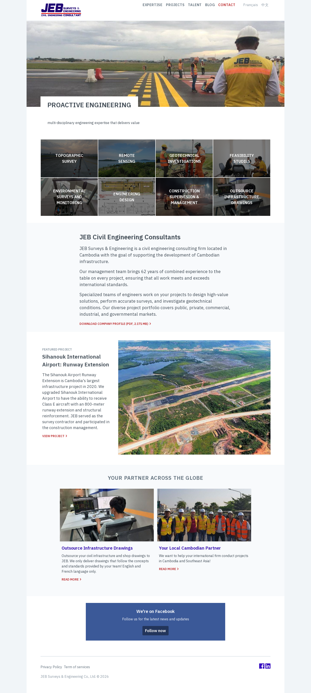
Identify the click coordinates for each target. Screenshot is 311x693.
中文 (265, 10)
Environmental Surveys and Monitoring (69, 196)
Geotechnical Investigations (184, 158)
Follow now (155, 630)
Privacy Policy (51, 667)
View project (55, 436)
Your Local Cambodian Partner (190, 548)
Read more (72, 579)
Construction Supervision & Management (184, 196)
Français (250, 10)
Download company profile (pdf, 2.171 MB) (115, 324)
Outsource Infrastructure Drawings (241, 196)
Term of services (77, 667)
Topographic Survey (69, 158)
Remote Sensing (126, 158)
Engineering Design (126, 196)
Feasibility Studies (242, 158)
